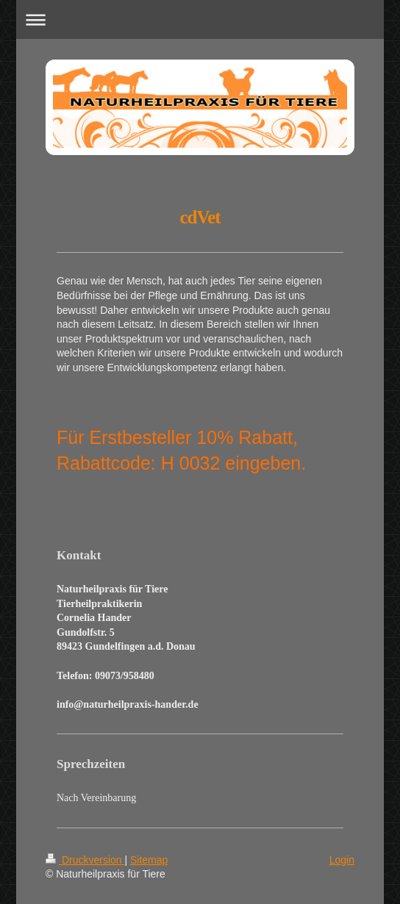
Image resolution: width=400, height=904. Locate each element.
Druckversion (85, 860)
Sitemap (149, 860)
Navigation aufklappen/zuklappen (200, 19)
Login (341, 860)
